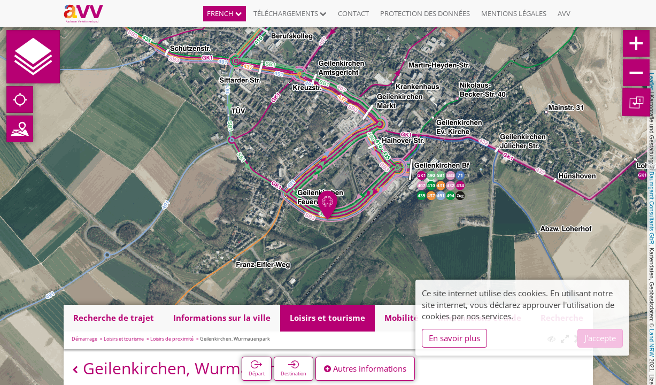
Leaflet (652, 81)
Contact (353, 13)
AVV (564, 13)
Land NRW (652, 343)
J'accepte (600, 338)
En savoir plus (454, 338)
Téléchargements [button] (290, 13)
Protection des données (425, 13)
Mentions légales (513, 13)
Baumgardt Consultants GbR (652, 208)
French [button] (224, 13)
